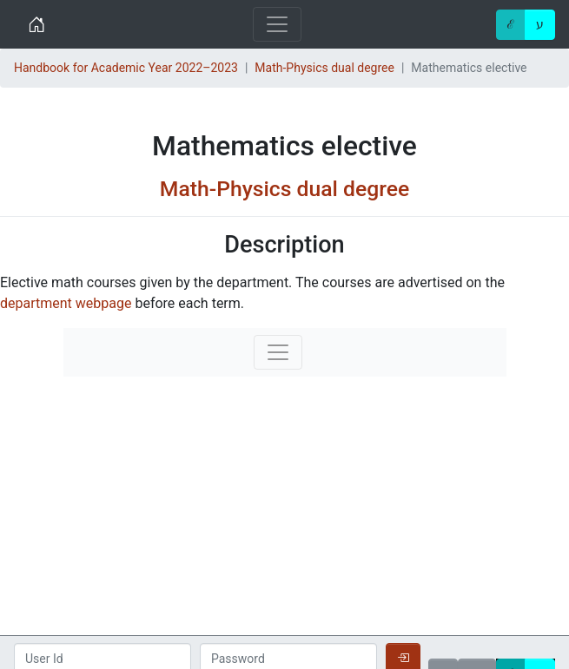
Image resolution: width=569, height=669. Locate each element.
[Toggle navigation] (277, 24)
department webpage (65, 303)
